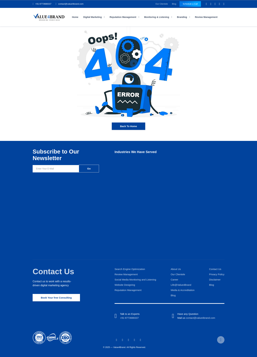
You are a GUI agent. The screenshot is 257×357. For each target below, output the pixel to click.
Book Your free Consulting (56, 297)
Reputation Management (123, 17)
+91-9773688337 (43, 4)
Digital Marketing (92, 17)
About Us (176, 269)
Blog (174, 4)
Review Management (206, 17)
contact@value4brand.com (70, 4)
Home (75, 17)
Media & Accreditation (183, 290)
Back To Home (128, 126)
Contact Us (53, 271)
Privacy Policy (216, 274)
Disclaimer (215, 279)
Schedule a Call (190, 4)
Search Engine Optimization (130, 269)
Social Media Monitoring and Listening (135, 279)
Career (174, 279)
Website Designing (125, 284)
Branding (182, 17)
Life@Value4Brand (181, 284)
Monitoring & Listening (156, 17)
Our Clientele (161, 4)
